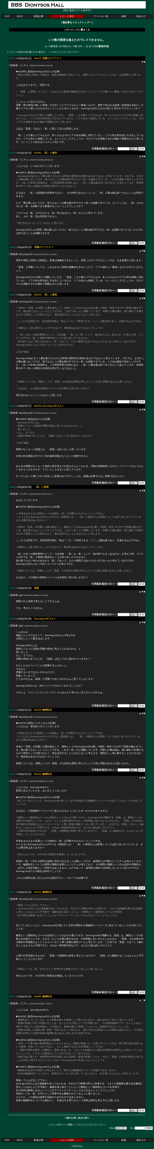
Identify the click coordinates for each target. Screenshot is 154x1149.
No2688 (21, 71)
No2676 (21, 723)
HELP (20, 16)
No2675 (21, 797)
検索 (123, 16)
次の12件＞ (84, 1118)
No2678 (21, 506)
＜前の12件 (70, 1118)
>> (78, 52)
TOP (7, 16)
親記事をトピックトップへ (77, 22)
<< (50, 52)
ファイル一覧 (101, 16)
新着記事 (38, 16)
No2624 (21, 1016)
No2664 (21, 1040)
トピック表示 (67, 16)
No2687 (21, 172)
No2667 (21, 1066)
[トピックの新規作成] (97, 46)
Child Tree (77, 1146)
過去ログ (141, 16)
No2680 (21, 419)
